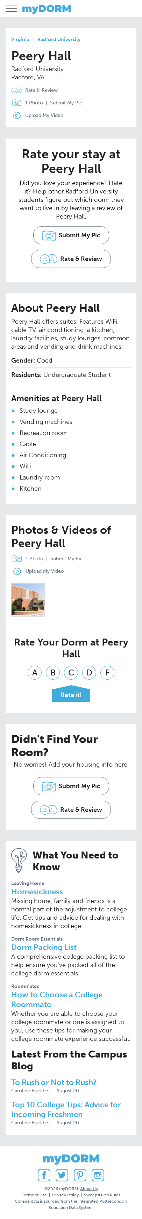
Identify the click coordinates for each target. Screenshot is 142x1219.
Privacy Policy (65, 1195)
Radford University (58, 39)
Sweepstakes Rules (102, 1195)
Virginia (20, 39)
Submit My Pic (66, 103)
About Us (89, 1188)
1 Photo (25, 103)
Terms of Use (34, 1195)
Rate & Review (41, 90)
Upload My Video (44, 115)
